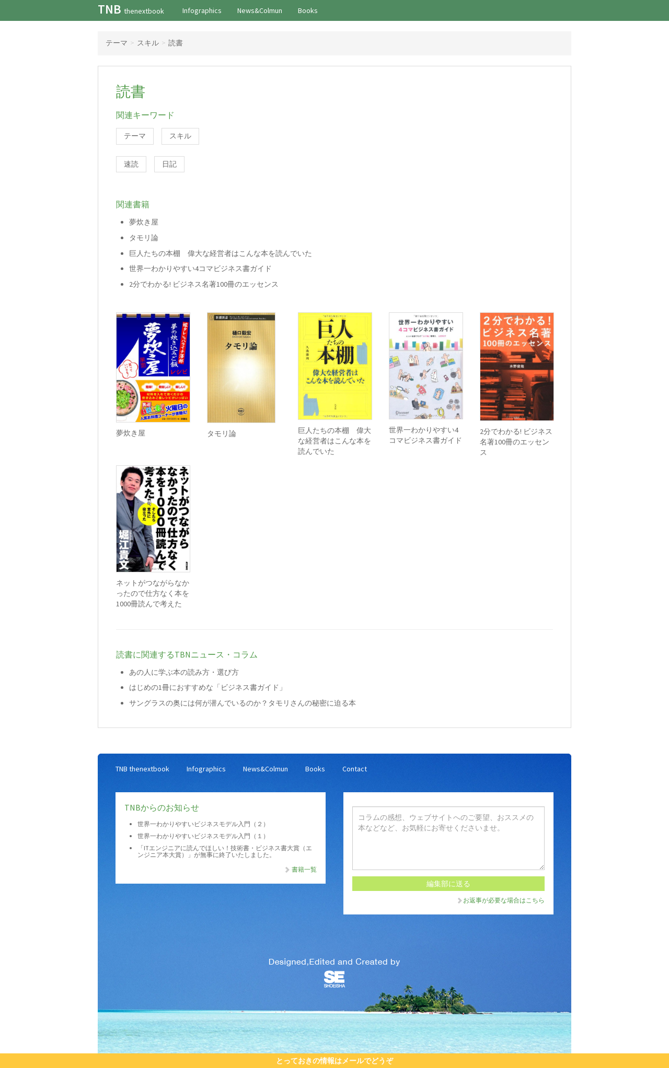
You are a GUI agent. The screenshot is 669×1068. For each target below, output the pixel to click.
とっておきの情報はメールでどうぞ (334, 1060)
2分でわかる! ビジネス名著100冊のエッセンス (204, 284)
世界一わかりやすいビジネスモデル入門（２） (203, 824)
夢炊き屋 (143, 222)
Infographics (202, 10)
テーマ (117, 43)
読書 (175, 43)
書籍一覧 (300, 869)
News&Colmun (259, 10)
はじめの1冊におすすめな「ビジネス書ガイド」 (207, 687)
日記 (169, 164)
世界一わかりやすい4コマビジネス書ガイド (200, 268)
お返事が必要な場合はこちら (500, 900)
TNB (131, 9)
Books (308, 10)
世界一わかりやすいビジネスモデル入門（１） (203, 836)
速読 (131, 164)
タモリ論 (143, 237)
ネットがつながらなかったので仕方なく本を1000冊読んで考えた (152, 593)
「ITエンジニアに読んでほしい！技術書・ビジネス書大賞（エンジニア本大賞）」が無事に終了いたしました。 (224, 851)
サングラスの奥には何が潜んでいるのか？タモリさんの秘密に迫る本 (242, 703)
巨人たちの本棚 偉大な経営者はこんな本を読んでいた (220, 253)
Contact (354, 768)
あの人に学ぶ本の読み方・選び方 (184, 672)
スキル (148, 43)
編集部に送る (448, 883)
